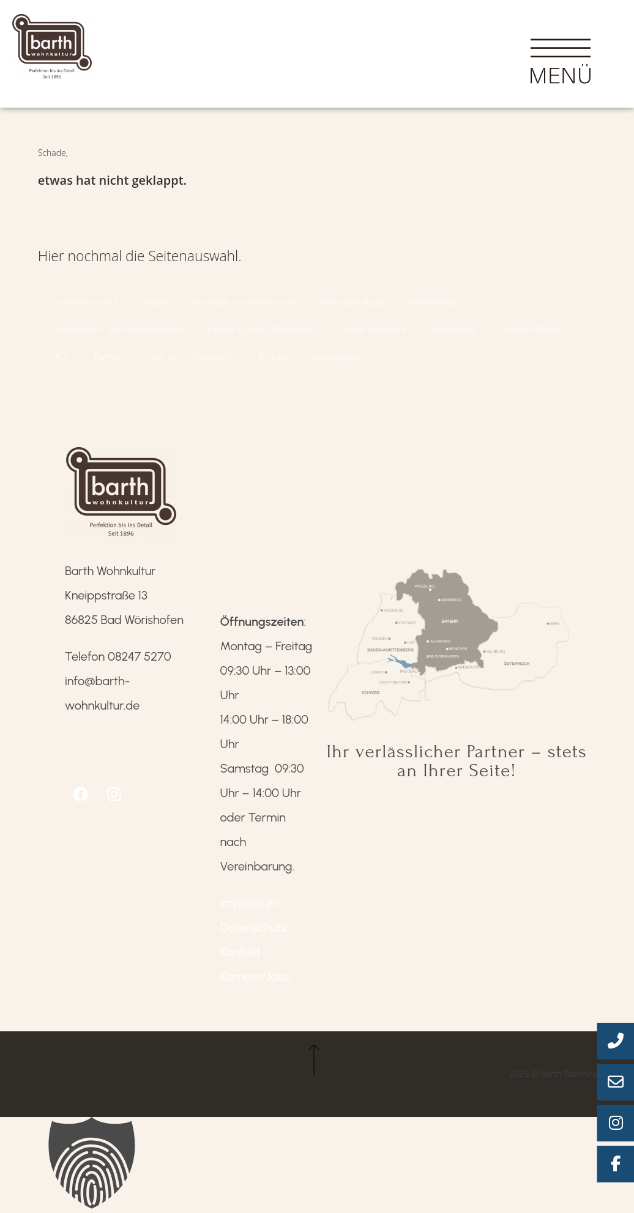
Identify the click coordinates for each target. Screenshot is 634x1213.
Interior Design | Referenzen (262, 329)
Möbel (155, 302)
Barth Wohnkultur (84, 302)
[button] (317, 1165)
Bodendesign (433, 302)
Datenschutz (254, 927)
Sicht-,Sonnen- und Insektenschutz (116, 329)
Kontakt (272, 357)
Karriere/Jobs (337, 357)
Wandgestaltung (353, 302)
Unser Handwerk (373, 329)
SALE (59, 357)
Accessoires (453, 329)
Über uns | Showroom (190, 357)
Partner (108, 357)
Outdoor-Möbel (531, 329)
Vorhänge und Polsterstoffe (244, 302)
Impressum (250, 903)
